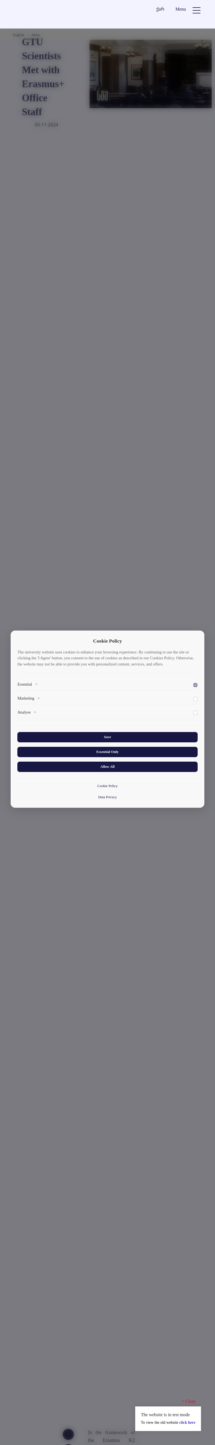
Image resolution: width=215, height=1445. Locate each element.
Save (107, 737)
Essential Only (107, 752)
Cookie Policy (107, 786)
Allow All (108, 767)
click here (187, 1422)
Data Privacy (107, 797)
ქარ (160, 9)
